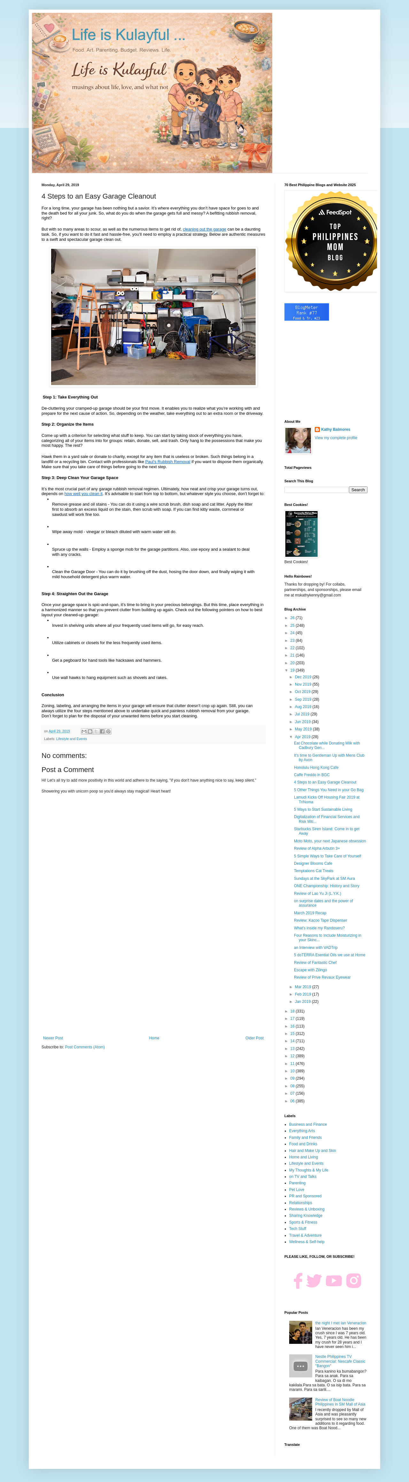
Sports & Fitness (303, 1222)
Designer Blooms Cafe (313, 863)
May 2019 (304, 729)
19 (293, 670)
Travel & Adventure (305, 1235)
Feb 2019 (303, 994)
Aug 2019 (304, 707)
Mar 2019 (303, 987)
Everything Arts (302, 1131)
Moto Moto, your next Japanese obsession (330, 841)
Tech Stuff (297, 1228)
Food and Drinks (303, 1144)
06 (293, 1101)
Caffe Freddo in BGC (312, 775)
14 (293, 1041)
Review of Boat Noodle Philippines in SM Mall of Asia (340, 1402)
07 (293, 1093)
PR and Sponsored (305, 1196)
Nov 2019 (304, 684)
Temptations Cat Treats (313, 871)
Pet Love (296, 1189)
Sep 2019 (304, 699)
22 (293, 648)
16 (293, 1026)
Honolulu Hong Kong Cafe (316, 767)
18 (293, 1011)
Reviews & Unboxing (307, 1209)
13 (293, 1048)
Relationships (300, 1203)
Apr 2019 (303, 737)
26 (293, 618)
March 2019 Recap (310, 913)
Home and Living (303, 1157)
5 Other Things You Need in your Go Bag (329, 790)
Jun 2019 (303, 722)
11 (293, 1063)
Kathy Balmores (335, 429)
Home (154, 1038)
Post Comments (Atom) (85, 1047)
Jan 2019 (303, 1001)
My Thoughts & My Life (308, 1170)
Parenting (297, 1183)
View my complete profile (336, 438)
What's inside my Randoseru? (319, 928)
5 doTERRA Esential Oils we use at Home (329, 955)
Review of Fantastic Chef (315, 962)
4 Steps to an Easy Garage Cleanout (325, 782)
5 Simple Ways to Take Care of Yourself (327, 856)
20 (293, 663)
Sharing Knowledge (305, 1215)
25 (293, 625)
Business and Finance (308, 1124)
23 (293, 640)
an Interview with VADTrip (316, 947)
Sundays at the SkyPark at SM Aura (324, 878)
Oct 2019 (303, 692)
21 (293, 655)
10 (293, 1071)
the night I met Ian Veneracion (340, 1323)
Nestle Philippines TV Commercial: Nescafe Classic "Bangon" (340, 1361)
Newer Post (53, 1038)
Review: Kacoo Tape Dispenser (320, 920)
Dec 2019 (304, 677)
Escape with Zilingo (310, 970)
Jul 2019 (303, 714)
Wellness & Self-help (307, 1242)
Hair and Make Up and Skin (312, 1150)
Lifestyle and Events (71, 739)
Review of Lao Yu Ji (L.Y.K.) (317, 893)
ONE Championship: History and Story (326, 886)
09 (293, 1078)
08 (293, 1086)
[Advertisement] (153, 983)
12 (293, 1056)
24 (293, 633)
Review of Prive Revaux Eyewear (322, 977)
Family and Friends (305, 1137)
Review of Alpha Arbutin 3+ (317, 848)
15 (293, 1033)
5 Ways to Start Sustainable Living (323, 809)
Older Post (254, 1038)
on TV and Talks (303, 1176)
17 (293, 1018)
